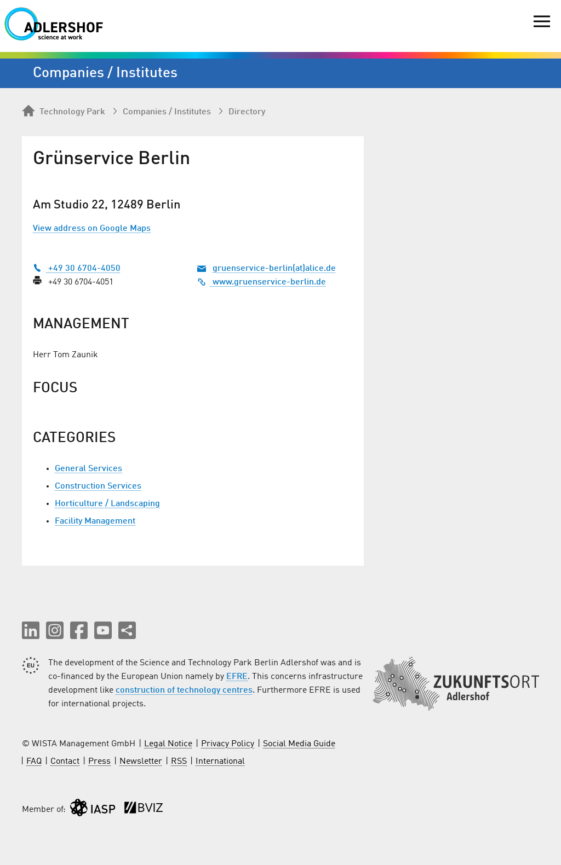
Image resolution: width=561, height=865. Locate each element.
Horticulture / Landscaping (107, 504)
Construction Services (98, 486)
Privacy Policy (227, 744)
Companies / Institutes (167, 112)
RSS (179, 761)
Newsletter (140, 761)
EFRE (237, 676)
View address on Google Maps (92, 228)
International (220, 761)
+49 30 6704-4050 (77, 268)
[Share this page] (127, 630)
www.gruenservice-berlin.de (261, 282)
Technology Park (63, 112)
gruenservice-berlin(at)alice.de (274, 268)
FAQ (34, 761)
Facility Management (95, 521)
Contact (64, 761)
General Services (88, 469)
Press (99, 761)
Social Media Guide (299, 744)
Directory (246, 112)
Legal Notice (168, 744)
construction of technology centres (184, 690)
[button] (31, 630)
